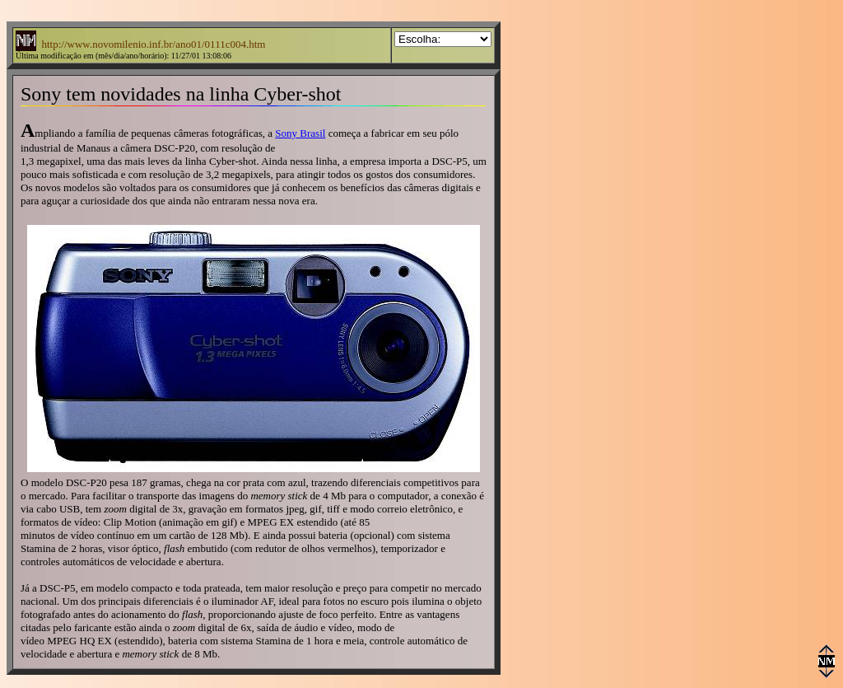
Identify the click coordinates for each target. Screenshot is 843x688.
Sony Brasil (300, 133)
